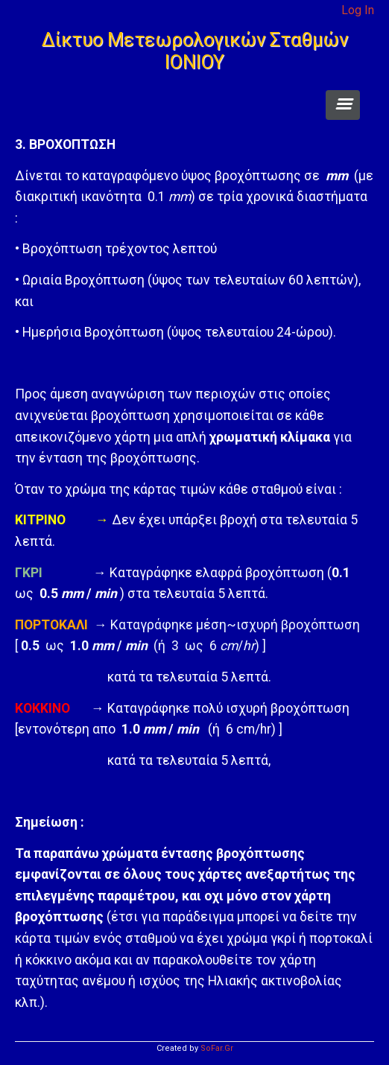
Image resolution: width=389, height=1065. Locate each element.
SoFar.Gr (216, 1048)
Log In (357, 10)
